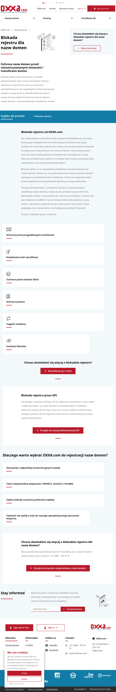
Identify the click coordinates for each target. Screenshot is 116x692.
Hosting (47, 18)
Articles (52, 8)
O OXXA (29, 645)
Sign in (81, 8)
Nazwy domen (12, 18)
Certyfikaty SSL (88, 18)
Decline (24, 679)
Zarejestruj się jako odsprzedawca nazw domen (58, 568)
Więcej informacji (87, 48)
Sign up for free (19, 627)
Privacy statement (35, 689)
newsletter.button (72, 609)
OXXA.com (41, 8)
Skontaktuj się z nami (58, 371)
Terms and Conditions (14, 689)
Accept (24, 673)
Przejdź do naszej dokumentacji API (58, 430)
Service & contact (66, 8)
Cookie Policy (52, 689)
